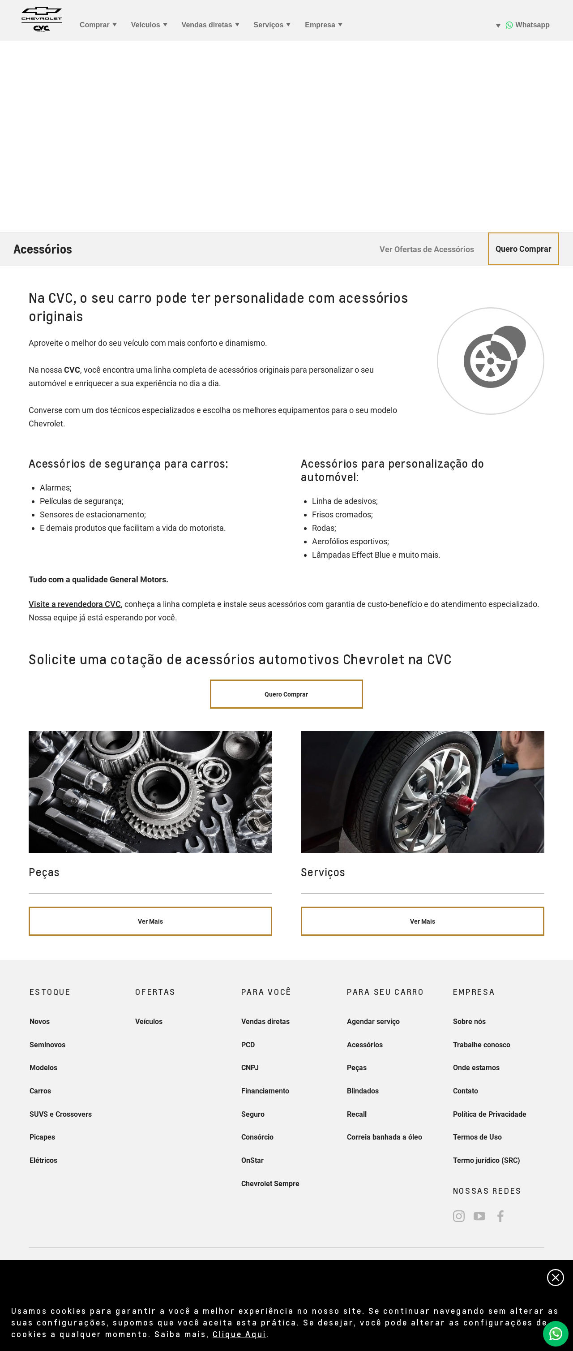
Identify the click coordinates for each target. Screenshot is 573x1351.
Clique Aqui (239, 1334)
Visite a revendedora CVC (75, 604)
